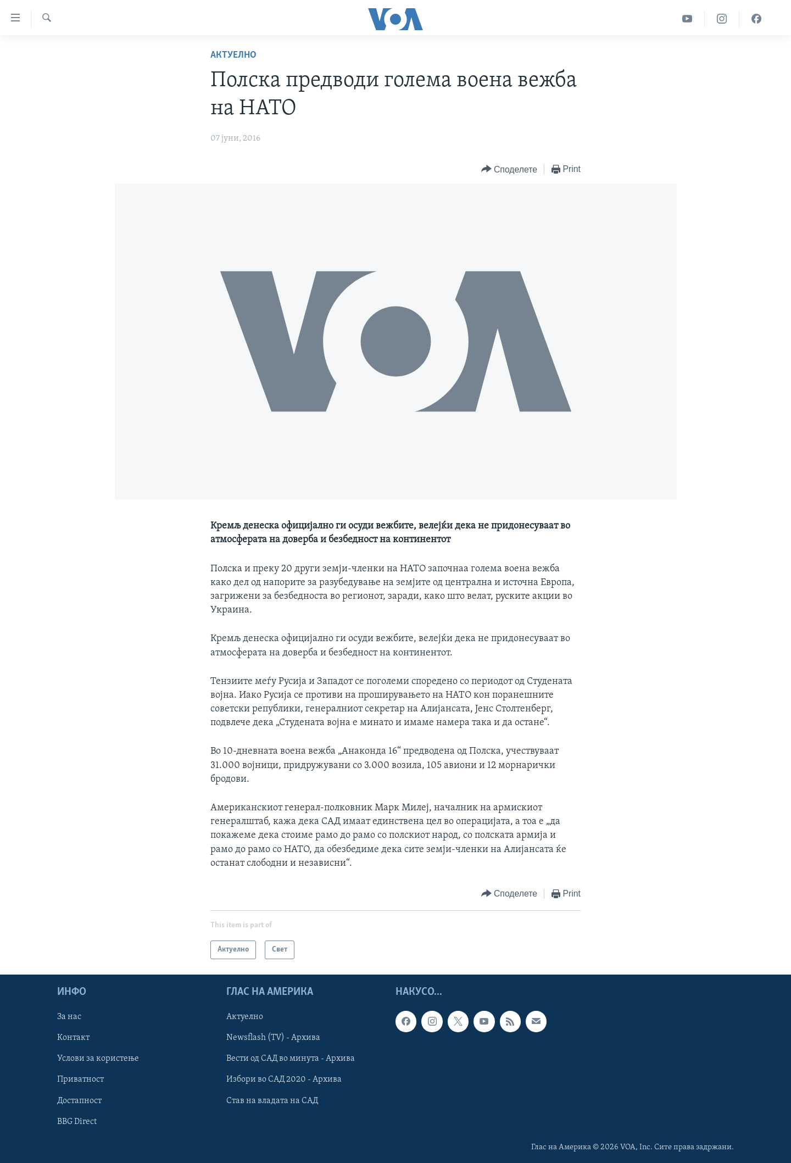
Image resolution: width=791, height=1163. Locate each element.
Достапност (79, 1101)
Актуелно (233, 55)
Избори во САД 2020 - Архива (284, 1080)
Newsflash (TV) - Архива (273, 1037)
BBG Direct (77, 1121)
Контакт (73, 1037)
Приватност (80, 1080)
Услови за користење (98, 1058)
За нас (69, 1016)
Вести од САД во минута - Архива (290, 1058)
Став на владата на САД (272, 1101)
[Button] (509, 169)
